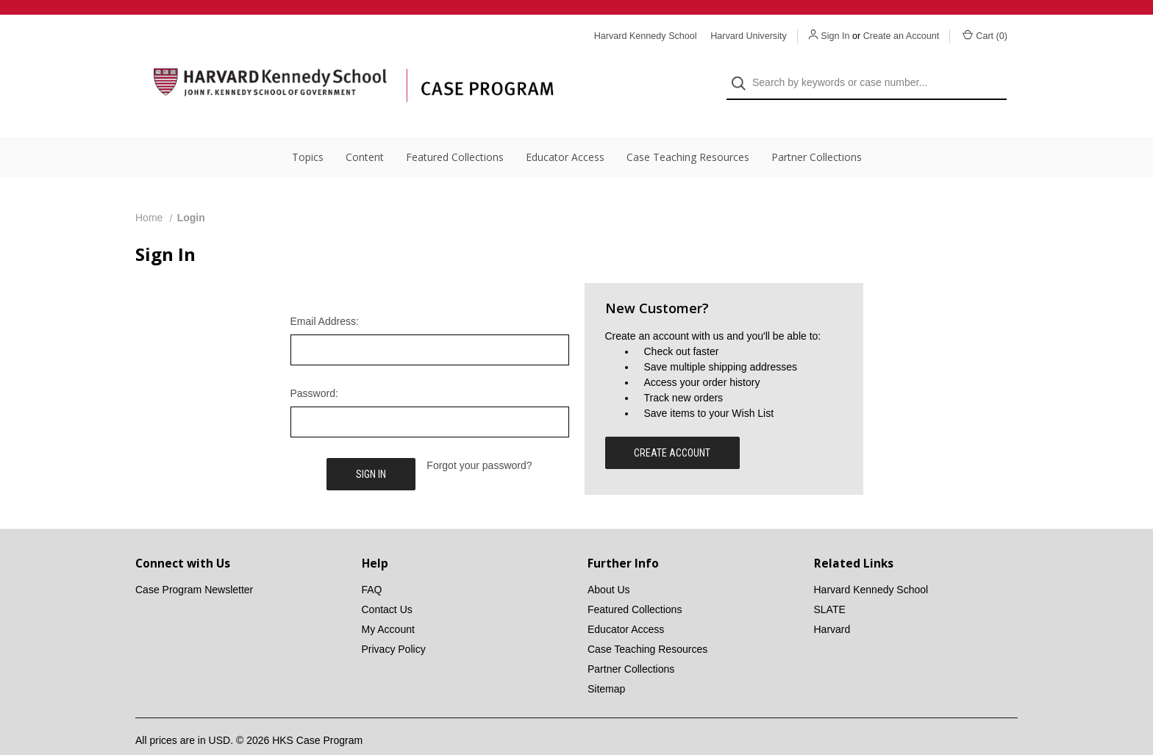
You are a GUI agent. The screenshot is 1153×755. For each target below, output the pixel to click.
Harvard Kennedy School (871, 565)
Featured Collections (455, 133)
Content (365, 133)
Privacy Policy (394, 625)
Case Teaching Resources (688, 133)
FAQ (372, 565)
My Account (388, 605)
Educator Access (565, 133)
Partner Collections (816, 133)
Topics (308, 133)
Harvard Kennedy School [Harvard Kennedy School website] (645, 36)
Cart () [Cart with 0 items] (985, 35)
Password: (314, 369)
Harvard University (748, 36)
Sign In (835, 36)
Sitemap (606, 664)
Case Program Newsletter (194, 565)
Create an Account (901, 36)
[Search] (743, 70)
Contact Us (387, 585)
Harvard (832, 605)
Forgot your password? (479, 441)
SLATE (830, 585)
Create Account (672, 428)
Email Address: (324, 297)
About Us (609, 565)
